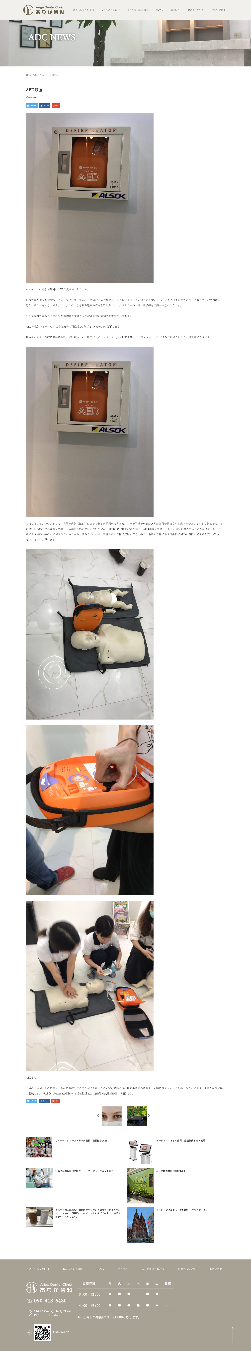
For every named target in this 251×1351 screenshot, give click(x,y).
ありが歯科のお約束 (137, 10)
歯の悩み (175, 10)
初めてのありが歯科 (83, 10)
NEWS (159, 10)
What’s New (31, 97)
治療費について (195, 10)
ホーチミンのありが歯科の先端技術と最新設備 (181, 1141)
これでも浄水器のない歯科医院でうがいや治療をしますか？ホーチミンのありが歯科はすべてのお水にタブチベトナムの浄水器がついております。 (87, 1213)
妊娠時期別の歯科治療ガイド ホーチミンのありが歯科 (84, 1171)
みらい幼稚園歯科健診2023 (170, 1171)
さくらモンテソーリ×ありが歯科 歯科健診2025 (81, 1141)
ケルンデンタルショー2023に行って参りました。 (182, 1210)
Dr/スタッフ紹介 (111, 10)
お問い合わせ (218, 10)
